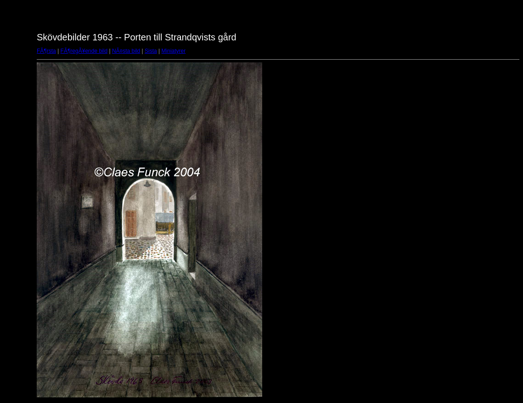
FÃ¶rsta (46, 51)
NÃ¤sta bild (126, 51)
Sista (151, 51)
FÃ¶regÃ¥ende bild (84, 51)
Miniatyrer (174, 51)
